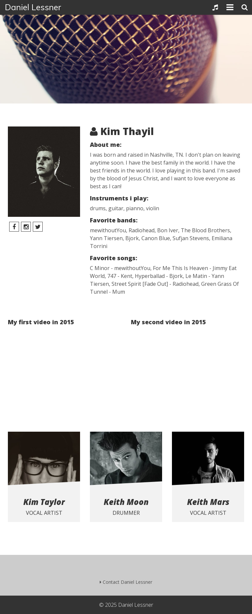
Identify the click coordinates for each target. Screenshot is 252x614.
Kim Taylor (44, 501)
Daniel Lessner (33, 7)
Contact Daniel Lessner (126, 582)
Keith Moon (126, 501)
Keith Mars (208, 501)
